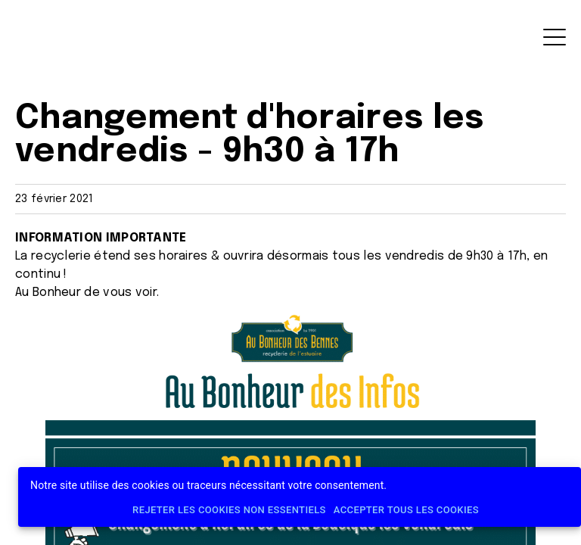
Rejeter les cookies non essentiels (229, 510)
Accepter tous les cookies (406, 510)
